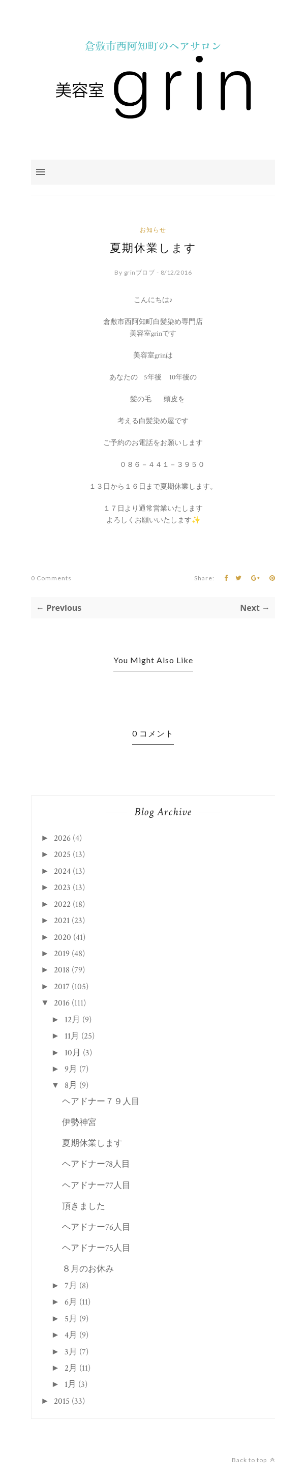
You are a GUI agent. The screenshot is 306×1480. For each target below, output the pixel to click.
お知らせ (153, 229)
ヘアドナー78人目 (96, 1164)
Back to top (253, 1460)
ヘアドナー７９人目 (101, 1101)
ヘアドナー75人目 (96, 1248)
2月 (71, 1368)
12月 (72, 1019)
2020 (62, 937)
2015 (62, 1401)
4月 (71, 1335)
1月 (70, 1384)
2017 (62, 986)
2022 (62, 904)
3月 (71, 1351)
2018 (62, 969)
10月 (73, 1052)
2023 (62, 887)
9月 (71, 1069)
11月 (72, 1036)
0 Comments (51, 578)
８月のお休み (88, 1269)
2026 (62, 838)
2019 (62, 953)
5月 (71, 1318)
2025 (62, 854)
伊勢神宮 (79, 1122)
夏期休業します (92, 1143)
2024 (62, 871)
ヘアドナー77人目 (96, 1185)
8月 (71, 1085)
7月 (71, 1285)
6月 (71, 1302)
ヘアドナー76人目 (96, 1227)
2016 (62, 1003)
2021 (62, 920)
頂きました (83, 1206)
